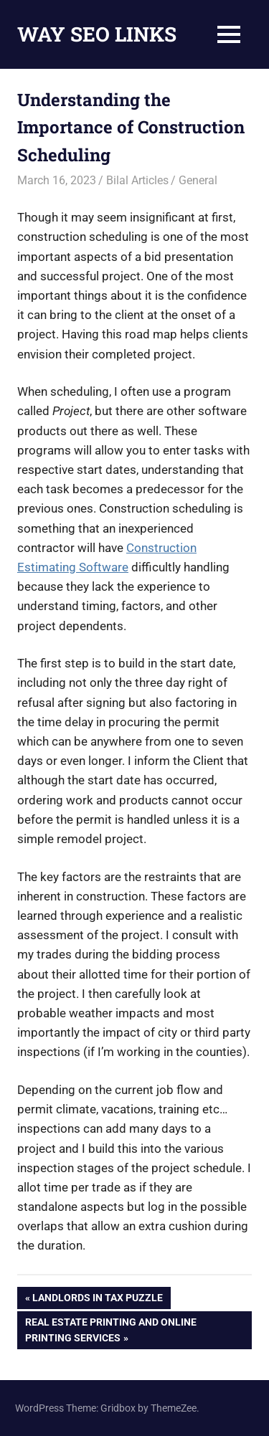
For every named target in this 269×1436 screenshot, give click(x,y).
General (198, 180)
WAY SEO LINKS (96, 34)
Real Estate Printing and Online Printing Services (110, 1328)
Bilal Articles (137, 180)
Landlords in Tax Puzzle (97, 1299)
